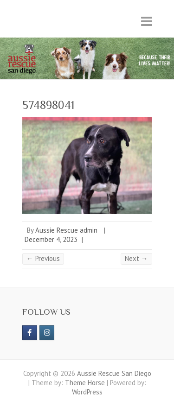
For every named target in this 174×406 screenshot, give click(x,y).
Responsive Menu (146, 21)
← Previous (43, 258)
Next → (136, 258)
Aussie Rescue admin (66, 230)
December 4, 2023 (51, 239)
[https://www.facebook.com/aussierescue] (29, 332)
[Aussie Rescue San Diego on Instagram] (46, 332)
